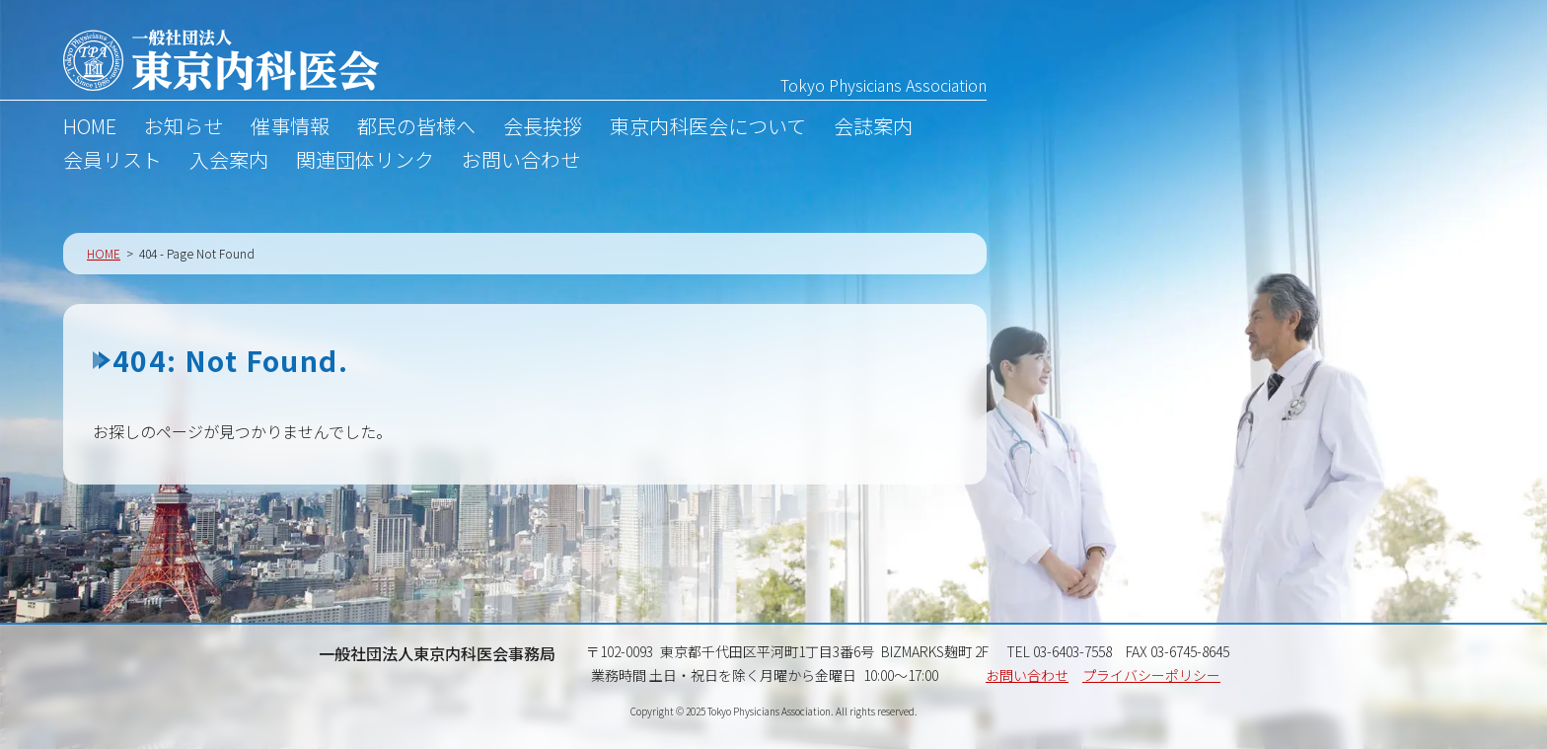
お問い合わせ (521, 162)
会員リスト (112, 162)
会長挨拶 (542, 128)
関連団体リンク (365, 162)
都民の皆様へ (416, 128)
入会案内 (228, 162)
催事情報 (290, 128)
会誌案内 (873, 128)
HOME (89, 128)
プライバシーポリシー (1151, 675)
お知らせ (183, 128)
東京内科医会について (708, 128)
